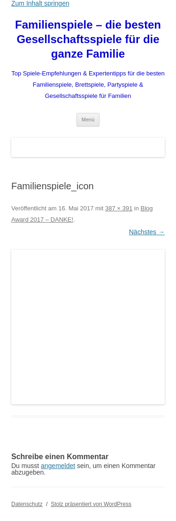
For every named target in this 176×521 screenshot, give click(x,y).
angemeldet (58, 465)
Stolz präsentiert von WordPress (91, 504)
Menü (88, 119)
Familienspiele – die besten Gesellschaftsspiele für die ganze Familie (88, 39)
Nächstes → (147, 232)
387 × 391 (118, 208)
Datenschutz (27, 504)
